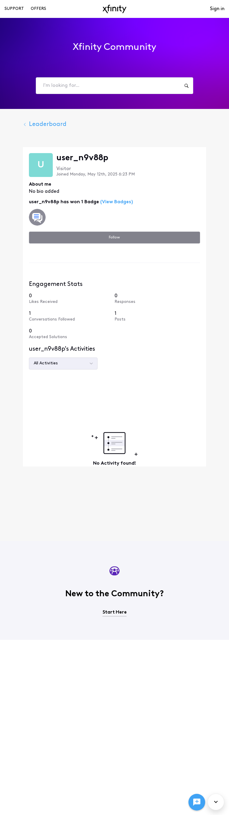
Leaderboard (31, 124)
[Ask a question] (196, 802)
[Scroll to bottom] (216, 802)
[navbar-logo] (114, 9)
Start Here (115, 612)
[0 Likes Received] (64, 298)
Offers (38, 9)
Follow (114, 237)
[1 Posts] (164, 316)
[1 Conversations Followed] (64, 316)
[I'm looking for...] (186, 86)
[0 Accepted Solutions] (64, 334)
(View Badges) (102, 202)
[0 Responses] (164, 298)
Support (14, 9)
